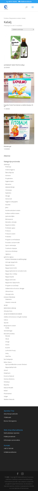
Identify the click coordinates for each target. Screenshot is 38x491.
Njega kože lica (9, 265)
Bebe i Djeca (7, 362)
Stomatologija (8, 331)
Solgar (6, 396)
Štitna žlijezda (9, 172)
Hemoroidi (8, 199)
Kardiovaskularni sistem (12, 210)
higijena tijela (9, 181)
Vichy (7, 353)
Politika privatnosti (9, 436)
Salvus (6, 320)
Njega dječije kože (10, 367)
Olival (7, 339)
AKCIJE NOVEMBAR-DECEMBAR (13, 314)
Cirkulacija (8, 190)
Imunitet (7, 205)
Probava (8, 231)
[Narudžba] (22, 29)
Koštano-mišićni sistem (12, 213)
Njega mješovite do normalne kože (16, 271)
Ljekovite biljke (9, 216)
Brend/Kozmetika (9, 334)
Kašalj (7, 328)
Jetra (6, 207)
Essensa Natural (9, 376)
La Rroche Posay (10, 350)
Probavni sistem (10, 234)
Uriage (7, 342)
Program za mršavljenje (12, 239)
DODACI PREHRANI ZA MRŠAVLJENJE (16, 259)
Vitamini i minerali (10, 302)
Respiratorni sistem (15, 18)
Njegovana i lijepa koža (12, 282)
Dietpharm (7, 373)
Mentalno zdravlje (11, 222)
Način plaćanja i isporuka (11, 433)
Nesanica (8, 184)
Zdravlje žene (8, 311)
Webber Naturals (9, 399)
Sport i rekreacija (10, 245)
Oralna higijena (10, 170)
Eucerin (7, 348)
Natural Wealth (8, 388)
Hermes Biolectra (9, 379)
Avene (7, 345)
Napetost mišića (10, 225)
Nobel (5, 390)
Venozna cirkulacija (11, 251)
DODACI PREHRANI (9, 297)
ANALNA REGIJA (9, 187)
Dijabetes (8, 193)
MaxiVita (6, 385)
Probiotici (8, 237)
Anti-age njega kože (11, 262)
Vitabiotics (8, 299)
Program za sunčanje (11, 285)
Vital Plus (8, 356)
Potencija (8, 167)
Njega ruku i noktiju (11, 274)
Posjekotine (9, 178)
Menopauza (9, 219)
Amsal (6, 370)
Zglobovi (8, 254)
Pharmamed (7, 393)
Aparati (6, 323)
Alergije (7, 196)
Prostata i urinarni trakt (12, 242)
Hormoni (8, 175)
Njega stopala (9, 277)
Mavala (7, 336)
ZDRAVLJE (7, 164)
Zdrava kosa (9, 291)
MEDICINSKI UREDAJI (10, 308)
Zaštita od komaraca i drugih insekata (15, 317)
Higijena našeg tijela (11, 202)
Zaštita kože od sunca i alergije (14, 288)
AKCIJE (6, 305)
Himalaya (7, 382)
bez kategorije (8, 359)
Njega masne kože (11, 268)
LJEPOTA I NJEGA (8, 257)
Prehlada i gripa (10, 228)
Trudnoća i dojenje (11, 248)
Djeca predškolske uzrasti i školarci (16, 364)
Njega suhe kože (10, 280)
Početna (6, 18)
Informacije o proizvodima (12, 440)
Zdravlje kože (9, 294)
